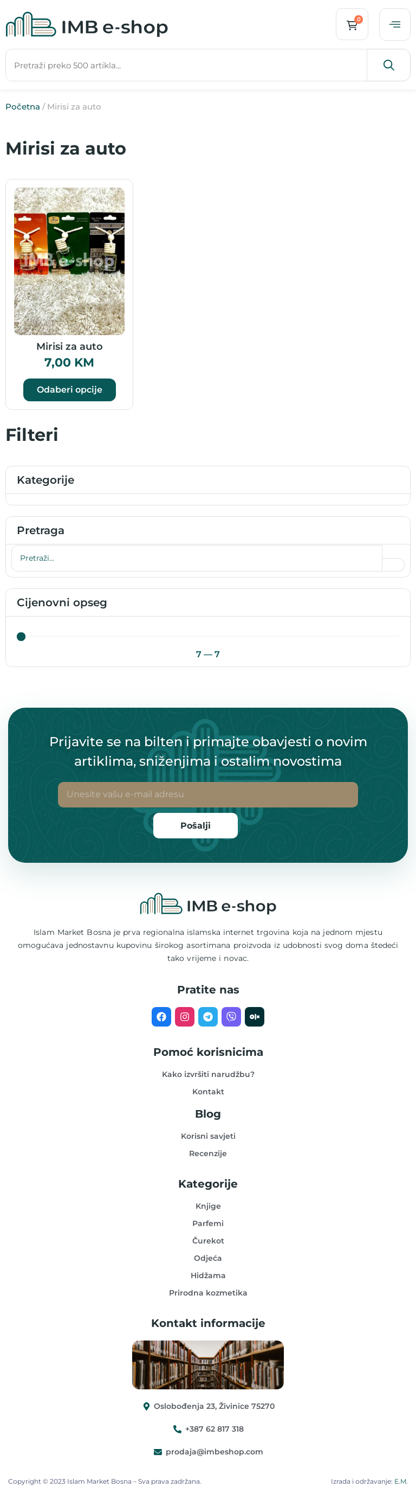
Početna (22, 106)
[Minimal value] (208, 636)
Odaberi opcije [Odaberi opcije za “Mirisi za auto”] (69, 389)
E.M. (401, 1481)
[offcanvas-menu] (395, 24)
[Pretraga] (196, 558)
